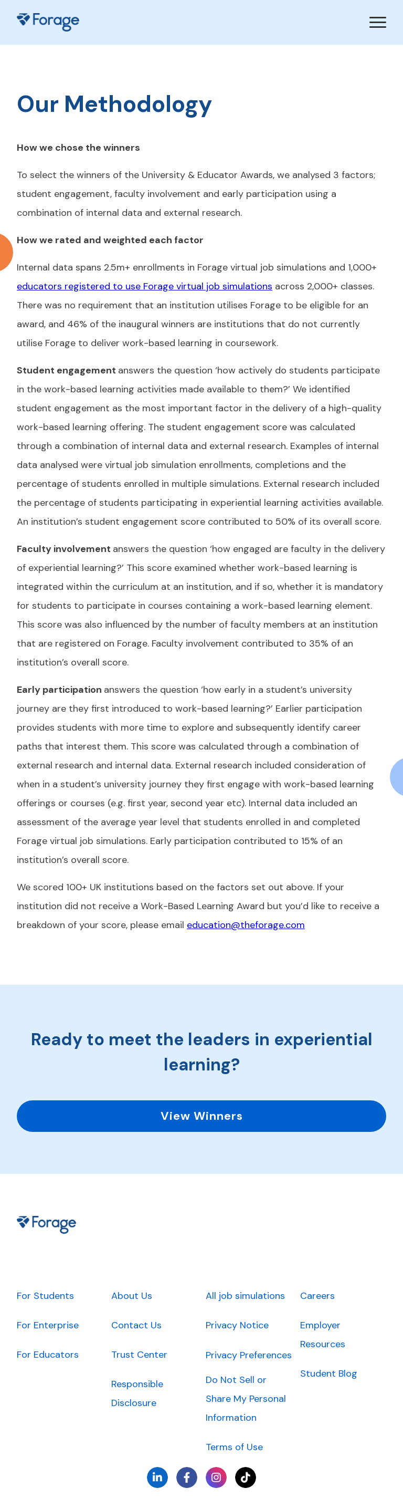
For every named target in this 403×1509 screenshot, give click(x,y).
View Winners (202, 1115)
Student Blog (328, 1373)
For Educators (48, 1354)
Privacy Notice (237, 1325)
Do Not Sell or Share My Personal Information (246, 1398)
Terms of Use (234, 1447)
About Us (131, 1295)
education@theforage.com (246, 925)
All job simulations (245, 1295)
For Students (45, 1295)
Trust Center (139, 1354)
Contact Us (136, 1325)
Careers (317, 1295)
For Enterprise (48, 1325)
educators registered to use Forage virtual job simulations (144, 286)
